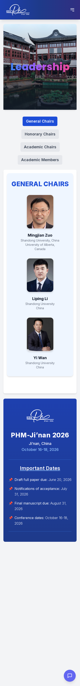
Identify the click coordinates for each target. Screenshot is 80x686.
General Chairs (40, 121)
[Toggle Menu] (72, 9)
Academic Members (40, 160)
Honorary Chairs (40, 134)
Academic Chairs (40, 147)
